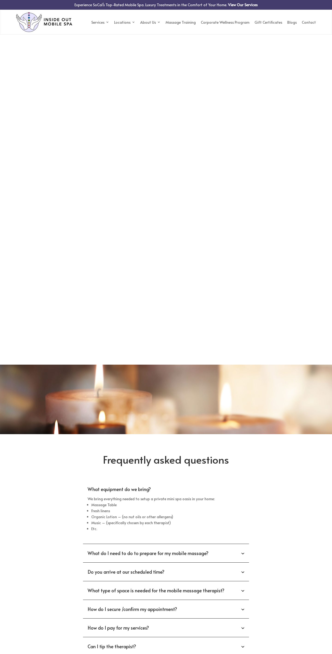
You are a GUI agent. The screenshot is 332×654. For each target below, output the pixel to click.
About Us (148, 22)
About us (24, 600)
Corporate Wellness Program (225, 22)
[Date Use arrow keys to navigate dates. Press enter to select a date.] (194, 477)
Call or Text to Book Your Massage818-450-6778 (166, 600)
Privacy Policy (185, 535)
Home (21, 581)
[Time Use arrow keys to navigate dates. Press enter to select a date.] (249, 477)
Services (97, 22)
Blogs (292, 22)
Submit (166, 517)
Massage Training (181, 22)
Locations (122, 22)
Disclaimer (211, 535)
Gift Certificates (268, 22)
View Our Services (243, 4)
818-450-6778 (129, 448)
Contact (309, 22)
